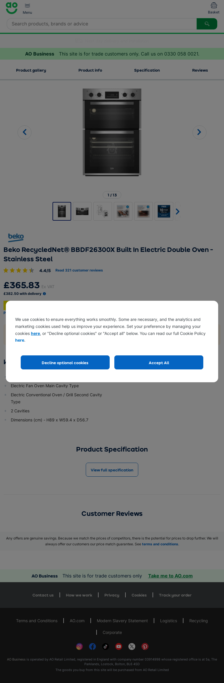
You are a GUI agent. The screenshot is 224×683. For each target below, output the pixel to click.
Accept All (159, 362)
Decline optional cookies (65, 362)
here (35, 333)
